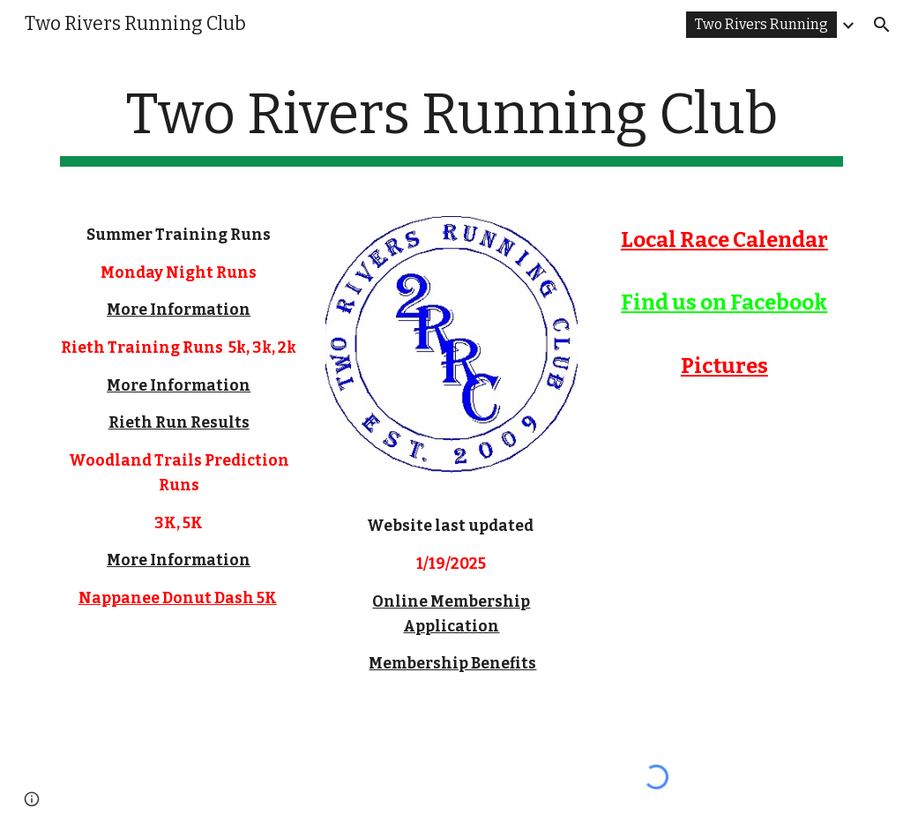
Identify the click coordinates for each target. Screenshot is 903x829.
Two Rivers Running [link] (761, 24)
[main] (452, 124)
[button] (882, 25)
